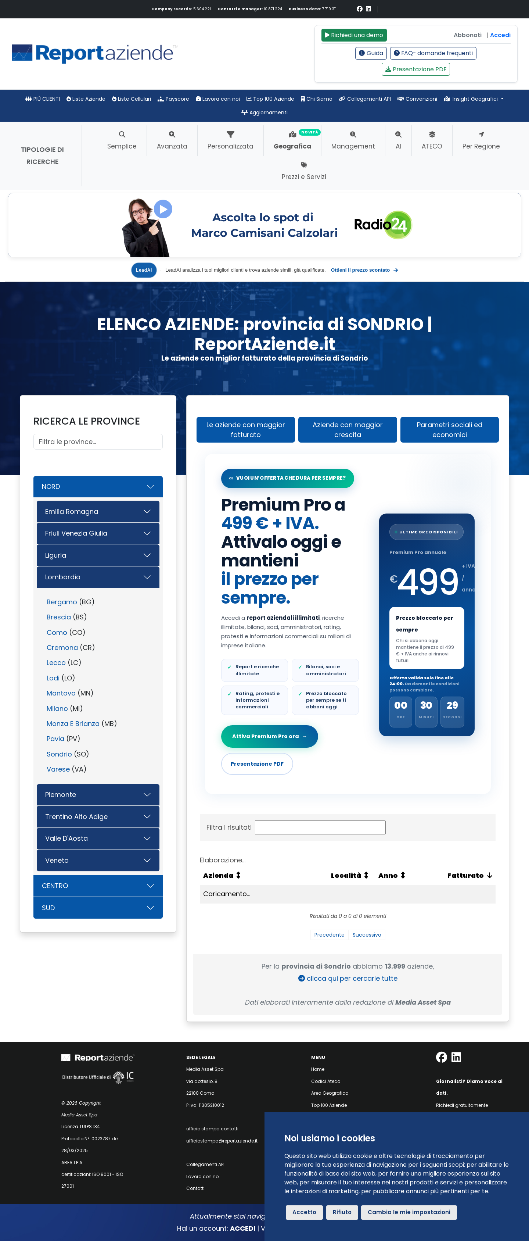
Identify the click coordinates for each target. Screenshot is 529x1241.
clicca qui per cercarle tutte (347, 978)
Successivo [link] (367, 934)
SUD (48, 907)
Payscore (173, 99)
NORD (51, 486)
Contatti (195, 1188)
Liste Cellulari (131, 99)
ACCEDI (242, 1228)
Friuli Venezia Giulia (76, 533)
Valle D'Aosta (66, 838)
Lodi (53, 678)
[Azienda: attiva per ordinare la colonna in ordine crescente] (264, 875)
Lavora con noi (218, 99)
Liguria (55, 555)
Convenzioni (417, 99)
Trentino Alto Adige (76, 816)
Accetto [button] (304, 1212)
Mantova (61, 693)
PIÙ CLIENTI (42, 99)
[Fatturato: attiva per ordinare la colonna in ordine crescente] (459, 875)
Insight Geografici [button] (472, 99)
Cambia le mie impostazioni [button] (409, 1212)
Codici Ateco (325, 1081)
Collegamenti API (365, 99)
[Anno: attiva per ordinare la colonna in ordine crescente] (398, 875)
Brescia (59, 617)
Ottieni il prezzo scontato (364, 270)
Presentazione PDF (416, 69)
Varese (58, 769)
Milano (57, 708)
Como (57, 632)
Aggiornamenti (264, 112)
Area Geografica (330, 1093)
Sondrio (59, 754)
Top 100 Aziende (270, 99)
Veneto (57, 860)
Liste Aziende (85, 99)
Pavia (55, 738)
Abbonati (468, 35)
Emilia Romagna (71, 511)
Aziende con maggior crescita (348, 429)
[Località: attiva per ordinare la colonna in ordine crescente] (351, 875)
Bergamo (62, 602)
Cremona (62, 647)
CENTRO (55, 885)
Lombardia (62, 577)
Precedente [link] (329, 934)
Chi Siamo (316, 99)
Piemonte (60, 794)
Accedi (500, 35)
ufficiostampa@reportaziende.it (222, 1141)
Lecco (56, 662)
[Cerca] (98, 442)
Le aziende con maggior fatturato (245, 429)
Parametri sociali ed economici (449, 429)
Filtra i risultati (296, 827)
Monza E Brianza (73, 723)
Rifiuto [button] (342, 1212)
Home (317, 1069)
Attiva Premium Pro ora (270, 736)
